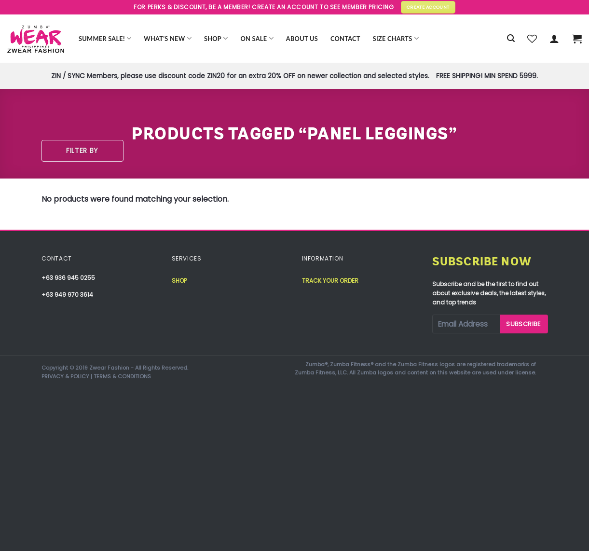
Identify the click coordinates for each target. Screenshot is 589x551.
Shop (216, 38)
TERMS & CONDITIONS (122, 376)
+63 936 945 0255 (68, 278)
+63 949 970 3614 (67, 294)
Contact (345, 38)
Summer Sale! (105, 38)
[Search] (511, 38)
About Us (302, 38)
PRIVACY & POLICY (65, 376)
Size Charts (396, 38)
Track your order (330, 280)
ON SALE (257, 38)
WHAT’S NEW (168, 38)
